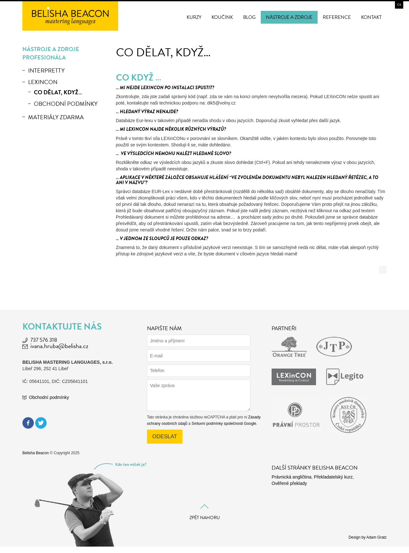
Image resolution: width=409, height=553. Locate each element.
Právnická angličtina (292, 476)
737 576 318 (43, 340)
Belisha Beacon (35, 453)
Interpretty (46, 70)
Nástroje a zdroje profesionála (50, 53)
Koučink (222, 17)
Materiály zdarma (56, 117)
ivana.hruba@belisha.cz (59, 346)
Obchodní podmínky (65, 103)
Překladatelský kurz (333, 476)
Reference (337, 17)
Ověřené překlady (289, 483)
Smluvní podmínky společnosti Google (224, 423)
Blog (249, 17)
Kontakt (371, 17)
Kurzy (194, 17)
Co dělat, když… (58, 92)
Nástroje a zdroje (289, 17)
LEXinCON (43, 82)
